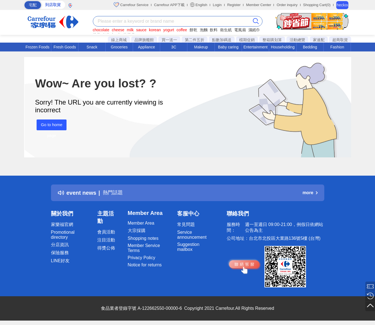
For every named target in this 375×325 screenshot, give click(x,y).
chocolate (101, 30)
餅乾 (193, 30)
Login (217, 5)
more (309, 192)
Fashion (337, 47)
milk (130, 30)
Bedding (310, 47)
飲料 (214, 30)
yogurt (168, 30)
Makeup (201, 47)
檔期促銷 (247, 40)
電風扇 (240, 30)
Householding (283, 47)
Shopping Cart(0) (317, 5)
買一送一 (169, 40)
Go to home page (50, 126)
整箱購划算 (272, 40)
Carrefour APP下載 (169, 5)
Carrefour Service (131, 4)
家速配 (319, 40)
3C (173, 47)
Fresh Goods (64, 47)
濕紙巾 (254, 30)
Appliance (146, 47)
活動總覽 (297, 40)
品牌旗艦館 (144, 40)
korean (155, 30)
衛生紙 (226, 30)
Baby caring (228, 47)
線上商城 (119, 40)
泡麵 (204, 30)
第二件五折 (194, 40)
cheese (118, 30)
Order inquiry (287, 5)
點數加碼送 (221, 40)
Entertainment (255, 47)
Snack (91, 47)
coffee (182, 30)
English (198, 4)
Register (234, 5)
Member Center (258, 5)
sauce (141, 30)
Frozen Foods (37, 47)
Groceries (119, 47)
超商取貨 (340, 40)
